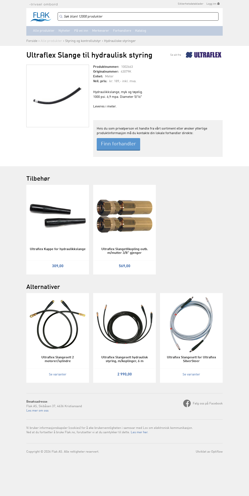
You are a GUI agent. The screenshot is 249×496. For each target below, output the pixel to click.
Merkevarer (100, 31)
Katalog (140, 31)
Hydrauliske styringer (120, 41)
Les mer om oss (37, 410)
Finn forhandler (118, 144)
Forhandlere (122, 31)
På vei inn (81, 31)
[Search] (138, 16)
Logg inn (211, 4)
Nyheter (64, 31)
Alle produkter (44, 31)
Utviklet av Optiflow (209, 451)
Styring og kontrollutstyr (83, 41)
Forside (31, 41)
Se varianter (57, 374)
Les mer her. (139, 432)
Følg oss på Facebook (208, 403)
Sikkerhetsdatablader (190, 4)
